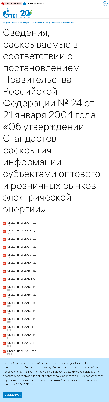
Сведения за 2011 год (21, 326)
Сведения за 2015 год (21, 294)
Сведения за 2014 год (21, 302)
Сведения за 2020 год (21, 254)
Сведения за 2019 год (21, 262)
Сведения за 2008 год (21, 350)
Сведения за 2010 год (21, 334)
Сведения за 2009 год (21, 342)
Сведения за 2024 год (21, 222)
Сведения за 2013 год (21, 310)
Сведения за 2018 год (21, 270)
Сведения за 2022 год (21, 238)
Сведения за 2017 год (21, 278)
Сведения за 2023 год (21, 230)
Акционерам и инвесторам (16, 22)
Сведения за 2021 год (21, 246)
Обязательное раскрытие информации (53, 22)
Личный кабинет (13, 3)
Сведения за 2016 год (21, 286)
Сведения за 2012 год (21, 318)
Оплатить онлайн (35, 3)
